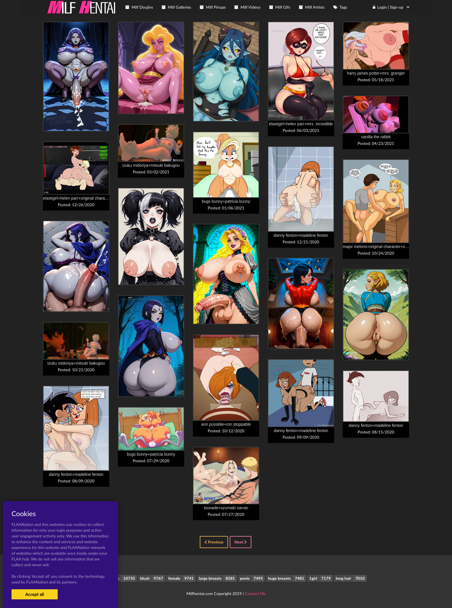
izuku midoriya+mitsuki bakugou (151, 165)
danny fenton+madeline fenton (301, 235)
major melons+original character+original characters (389, 246)
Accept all (34, 594)
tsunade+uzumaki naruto (226, 507)
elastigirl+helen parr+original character (77, 198)
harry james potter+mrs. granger (376, 73)
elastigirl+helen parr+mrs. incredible (301, 124)
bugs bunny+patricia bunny (226, 201)
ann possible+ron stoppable (226, 424)
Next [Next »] (240, 541)
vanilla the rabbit (376, 137)
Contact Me (255, 593)
